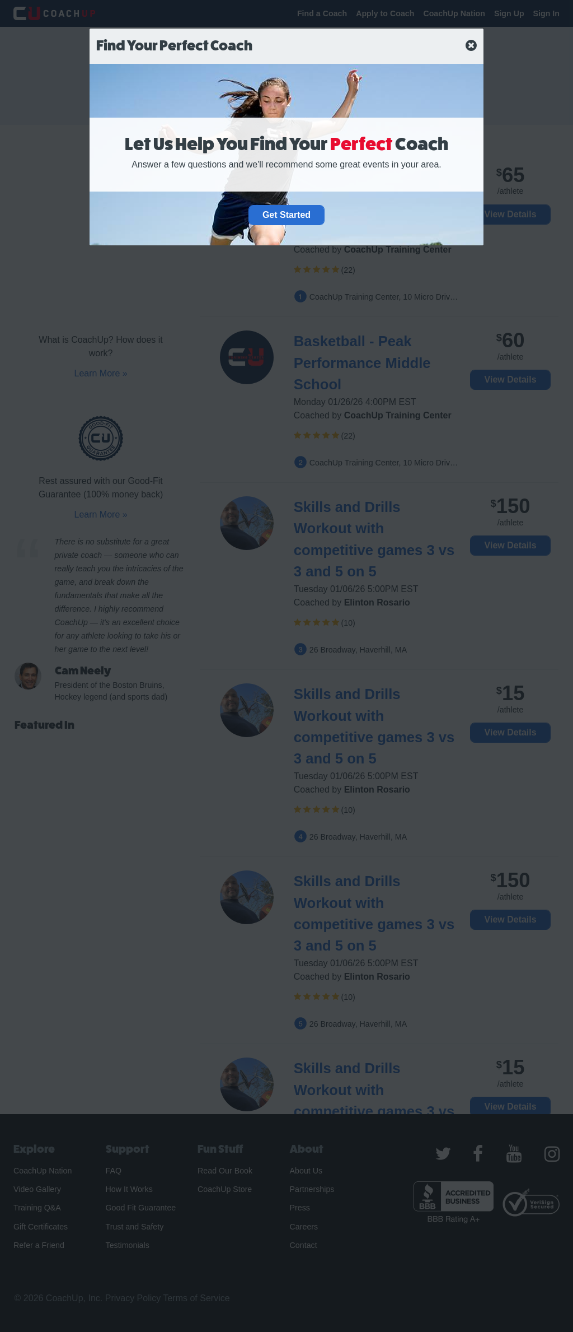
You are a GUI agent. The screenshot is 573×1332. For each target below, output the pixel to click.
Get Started (286, 215)
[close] (471, 46)
